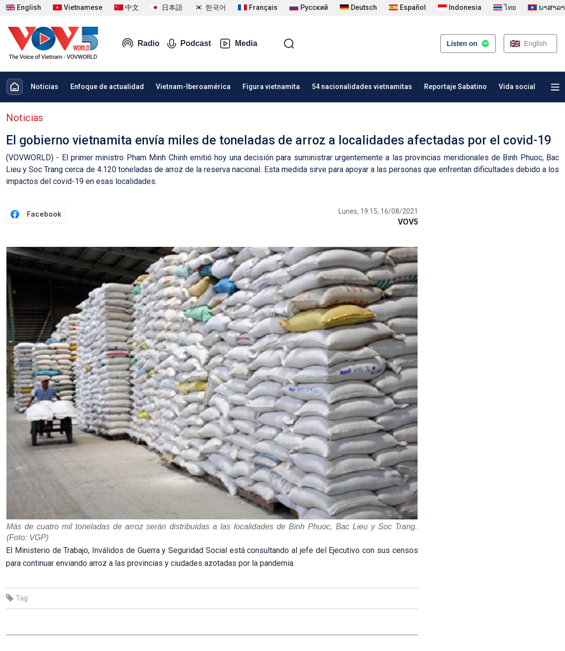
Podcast (189, 43)
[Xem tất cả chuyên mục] (555, 87)
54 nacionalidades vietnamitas (362, 87)
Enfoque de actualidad (107, 87)
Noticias (44, 87)
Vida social (517, 87)
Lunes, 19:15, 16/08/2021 (378, 211)
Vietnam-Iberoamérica (193, 87)
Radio (140, 43)
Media (238, 43)
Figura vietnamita (271, 87)
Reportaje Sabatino (455, 87)
